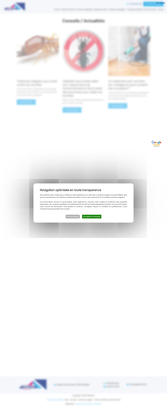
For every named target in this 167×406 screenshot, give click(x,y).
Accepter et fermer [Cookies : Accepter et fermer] (91, 216)
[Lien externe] (157, 143)
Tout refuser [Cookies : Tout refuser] (160, 3)
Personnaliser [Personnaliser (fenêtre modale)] (73, 216)
